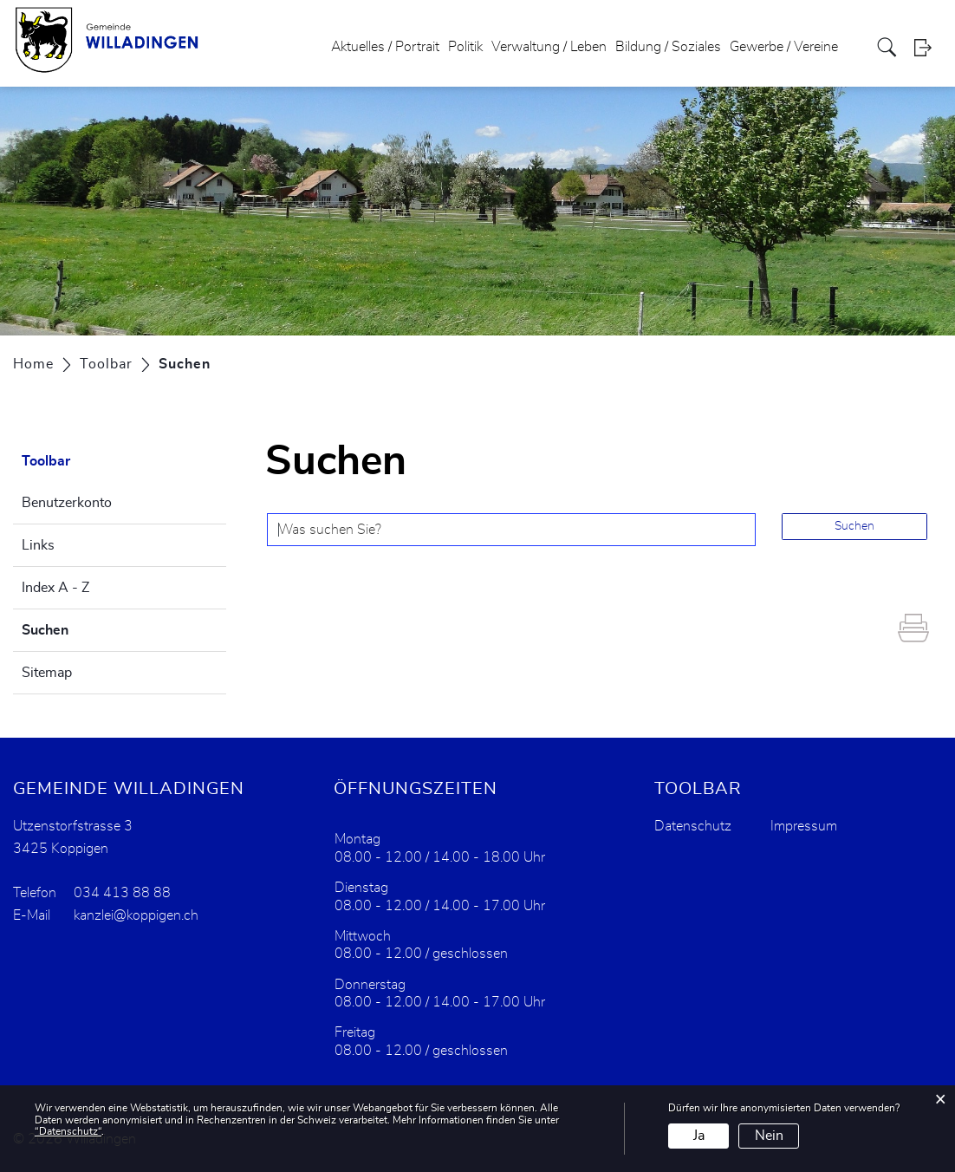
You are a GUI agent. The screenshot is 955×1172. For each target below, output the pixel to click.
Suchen (88, 627)
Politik (465, 47)
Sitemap (47, 673)
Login (928, 47)
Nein (769, 1136)
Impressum (803, 826)
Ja (699, 1136)
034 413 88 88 (122, 893)
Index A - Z (55, 588)
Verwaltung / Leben (549, 47)
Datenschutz (692, 826)
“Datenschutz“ (68, 1131)
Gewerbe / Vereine (784, 47)
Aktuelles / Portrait (385, 47)
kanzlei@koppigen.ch (136, 915)
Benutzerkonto (67, 503)
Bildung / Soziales (668, 47)
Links (38, 545)
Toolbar (46, 461)
